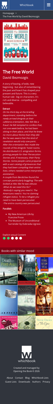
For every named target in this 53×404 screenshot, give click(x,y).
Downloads (24, 381)
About (10, 377)
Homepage (8, 13)
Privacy (46, 381)
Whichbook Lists (40, 377)
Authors (36, 381)
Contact (19, 377)
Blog (27, 377)
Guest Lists (11, 381)
